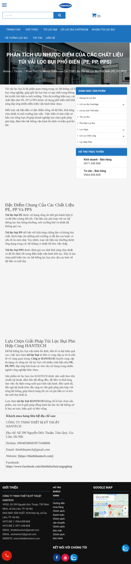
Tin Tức (37, 37)
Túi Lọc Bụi (50, 29)
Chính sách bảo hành (59, 536)
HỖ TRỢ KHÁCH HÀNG (57, 491)
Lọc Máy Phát (85, 142)
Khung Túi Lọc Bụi (103, 29)
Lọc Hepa (83, 129)
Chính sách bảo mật (59, 528)
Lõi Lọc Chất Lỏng (87, 136)
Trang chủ (13, 29)
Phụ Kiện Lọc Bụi (87, 123)
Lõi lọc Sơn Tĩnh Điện (89, 110)
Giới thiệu (32, 29)
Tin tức (18, 71)
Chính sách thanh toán (59, 513)
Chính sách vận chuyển (59, 520)
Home (6, 71)
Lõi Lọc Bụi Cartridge (74, 29)
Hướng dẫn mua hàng (59, 505)
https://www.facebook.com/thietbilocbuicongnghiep (39, 466)
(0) (96, 16)
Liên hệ (50, 37)
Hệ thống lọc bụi (16, 37)
